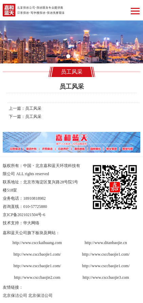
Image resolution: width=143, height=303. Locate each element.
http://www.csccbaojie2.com (37, 277)
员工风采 (33, 108)
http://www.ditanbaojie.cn (106, 242)
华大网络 (31, 223)
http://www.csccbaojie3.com (106, 277)
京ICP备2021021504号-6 (24, 214)
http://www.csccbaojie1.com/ (37, 254)
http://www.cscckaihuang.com (37, 242)
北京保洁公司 (15, 295)
